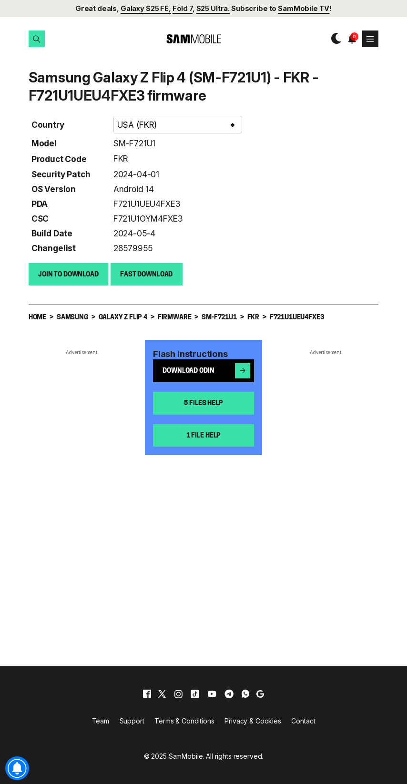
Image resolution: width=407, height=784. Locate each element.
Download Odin (206, 370)
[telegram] (229, 693)
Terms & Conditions (184, 720)
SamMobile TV (303, 8)
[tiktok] (195, 693)
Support (132, 720)
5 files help (203, 403)
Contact (303, 720)
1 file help (203, 435)
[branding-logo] (185, 39)
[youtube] (212, 693)
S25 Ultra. (213, 8)
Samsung (72, 317)
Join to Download (68, 274)
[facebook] (147, 693)
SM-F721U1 (134, 143)
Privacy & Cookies (252, 720)
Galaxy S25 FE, (146, 8)
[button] (37, 39)
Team (100, 720)
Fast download (146, 274)
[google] (260, 693)
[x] (162, 693)
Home (37, 317)
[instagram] (178, 693)
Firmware (175, 317)
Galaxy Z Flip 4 (123, 317)
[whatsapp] (245, 693)
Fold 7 (183, 8)
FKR (120, 158)
